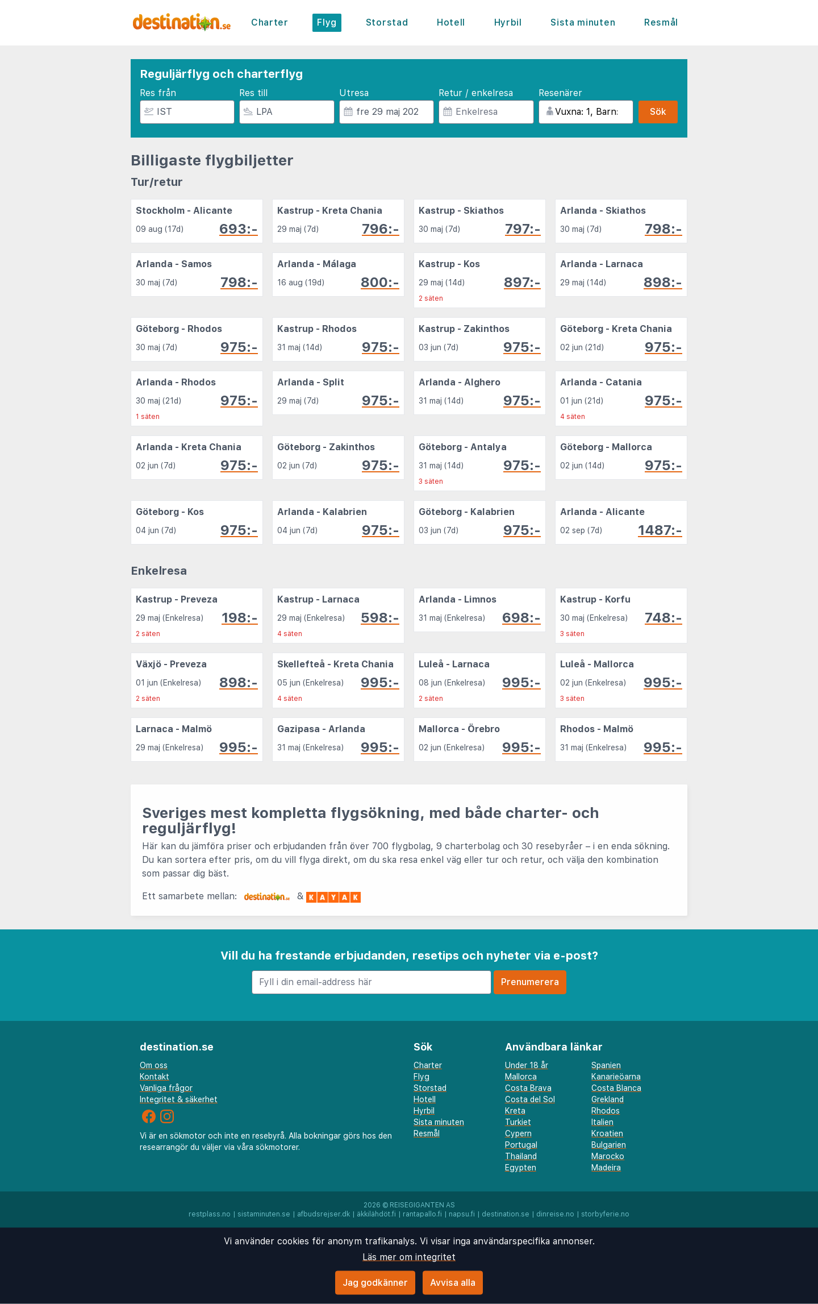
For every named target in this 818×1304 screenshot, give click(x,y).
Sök (658, 111)
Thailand (521, 1156)
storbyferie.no (605, 1214)
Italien (602, 1122)
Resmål (661, 22)
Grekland (607, 1099)
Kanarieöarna (616, 1076)
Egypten (520, 1167)
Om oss (154, 1065)
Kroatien (607, 1133)
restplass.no (210, 1214)
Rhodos (605, 1110)
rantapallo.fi (422, 1214)
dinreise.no (555, 1214)
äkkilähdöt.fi (376, 1214)
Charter (270, 22)
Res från (158, 93)
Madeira (606, 1167)
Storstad (386, 22)
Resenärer (560, 93)
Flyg (327, 22)
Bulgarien (608, 1144)
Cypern (518, 1133)
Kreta (515, 1110)
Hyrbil (508, 22)
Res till (253, 93)
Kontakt (154, 1076)
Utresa (354, 93)
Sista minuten (582, 22)
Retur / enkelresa (476, 93)
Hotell (450, 22)
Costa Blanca (616, 1088)
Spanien (606, 1065)
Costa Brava (528, 1088)
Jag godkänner (375, 1282)
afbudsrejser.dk (323, 1214)
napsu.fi (462, 1214)
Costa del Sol (530, 1099)
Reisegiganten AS (422, 1205)
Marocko (607, 1156)
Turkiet (518, 1122)
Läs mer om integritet (409, 1257)
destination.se (505, 1214)
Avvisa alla (452, 1282)
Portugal (521, 1144)
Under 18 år (526, 1065)
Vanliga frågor (166, 1088)
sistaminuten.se (263, 1214)
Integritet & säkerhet (179, 1099)
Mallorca (521, 1076)
